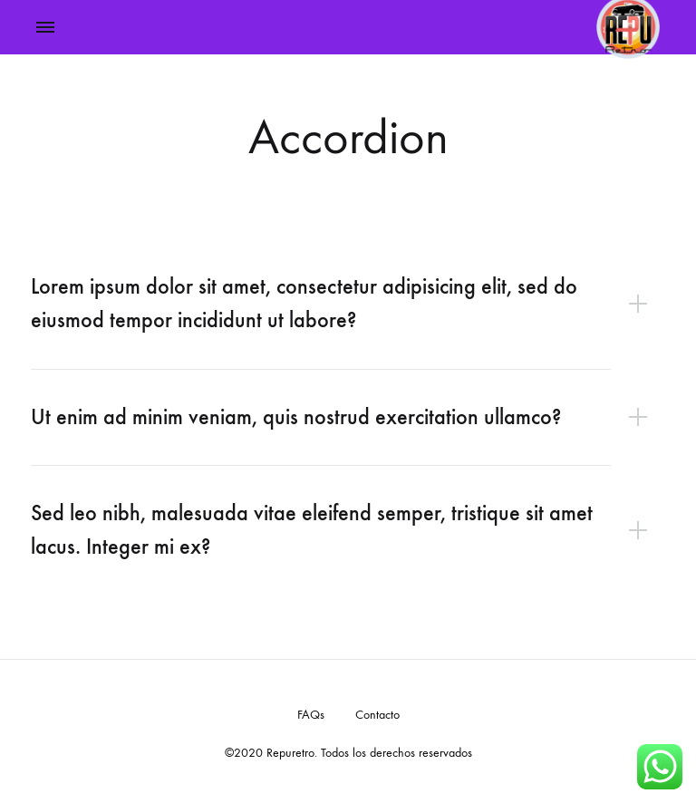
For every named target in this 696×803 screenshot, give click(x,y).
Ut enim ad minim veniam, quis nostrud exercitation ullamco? (296, 417)
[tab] (348, 304)
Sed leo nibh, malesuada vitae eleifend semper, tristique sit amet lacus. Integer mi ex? (312, 529)
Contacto (377, 714)
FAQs (310, 714)
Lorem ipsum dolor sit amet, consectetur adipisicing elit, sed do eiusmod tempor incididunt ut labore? (304, 303)
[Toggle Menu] (45, 28)
